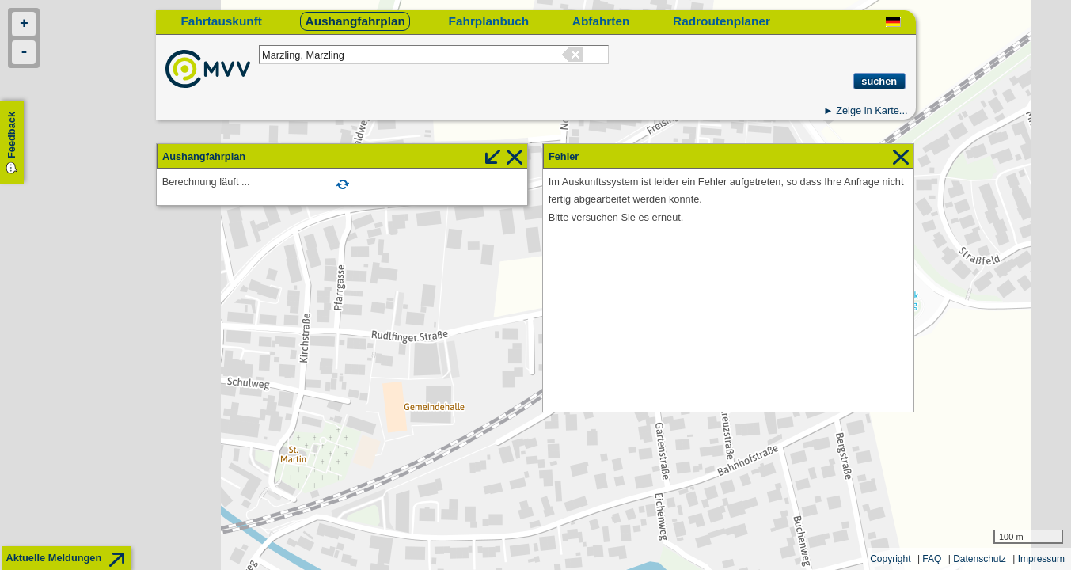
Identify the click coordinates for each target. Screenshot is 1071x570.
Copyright (890, 558)
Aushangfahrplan (355, 21)
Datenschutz (979, 558)
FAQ (931, 558)
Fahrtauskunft (220, 21)
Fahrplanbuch (489, 21)
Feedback (11, 135)
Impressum (1041, 558)
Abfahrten (601, 21)
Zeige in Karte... (871, 110)
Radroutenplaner (721, 21)
